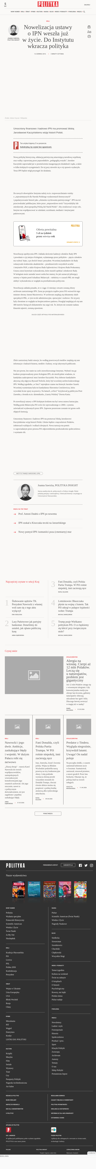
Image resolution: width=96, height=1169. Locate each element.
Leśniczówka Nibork (73, 1150)
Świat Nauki (11, 932)
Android (12, 1136)
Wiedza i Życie (12, 928)
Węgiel (9, 1029)
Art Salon (10, 1087)
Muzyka (9, 1058)
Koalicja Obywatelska (15, 953)
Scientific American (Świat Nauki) (65, 917)
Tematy (55, 1064)
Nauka (46, 12)
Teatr (8, 1073)
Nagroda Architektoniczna (16, 1084)
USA (8, 997)
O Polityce (9, 1114)
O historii (55, 986)
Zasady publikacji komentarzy (62, 1101)
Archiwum (56, 1056)
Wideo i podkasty (61, 12)
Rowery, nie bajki (59, 993)
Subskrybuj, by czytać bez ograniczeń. (36, 148)
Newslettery (56, 1023)
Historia (55, 1034)
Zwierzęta (56, 1053)
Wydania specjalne (13, 917)
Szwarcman (56, 942)
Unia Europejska (12, 993)
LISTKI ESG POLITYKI (16, 1040)
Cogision (47, 1153)
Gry (7, 1076)
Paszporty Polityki (13, 1080)
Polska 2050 (11, 968)
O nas (54, 1067)
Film (8, 1062)
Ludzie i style (57, 1027)
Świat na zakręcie (59, 978)
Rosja (8, 1004)
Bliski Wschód (12, 1000)
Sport (54, 1045)
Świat (28, 12)
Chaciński (56, 950)
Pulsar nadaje (57, 1000)
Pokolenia (72, 12)
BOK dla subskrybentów (14, 1109)
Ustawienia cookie (57, 1118)
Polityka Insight (41, 1150)
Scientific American (14, 925)
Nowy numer (15, 12)
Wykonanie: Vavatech (72, 1153)
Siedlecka (55, 939)
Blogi (52, 12)
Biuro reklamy (11, 1101)
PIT (7, 1025)
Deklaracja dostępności (60, 1109)
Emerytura (10, 1033)
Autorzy (55, 1060)
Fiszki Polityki (56, 1136)
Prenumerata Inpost (50, 866)
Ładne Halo (53, 1153)
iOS (7, 1136)
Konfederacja (11, 972)
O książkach (57, 982)
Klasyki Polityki (58, 1049)
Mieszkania (10, 1022)
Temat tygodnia (58, 971)
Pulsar (54, 913)
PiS (7, 957)
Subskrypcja (68, 866)
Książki (9, 1054)
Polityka (9, 913)
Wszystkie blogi (58, 957)
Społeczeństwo (58, 1038)
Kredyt (8, 1036)
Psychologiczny (58, 989)
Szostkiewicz (57, 946)
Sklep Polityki (57, 1071)
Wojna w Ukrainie (13, 989)
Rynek (33, 12)
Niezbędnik (10, 939)
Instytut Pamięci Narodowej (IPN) (28, 474)
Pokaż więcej (48, 814)
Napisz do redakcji (13, 1105)
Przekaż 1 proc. (58, 1042)
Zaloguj (86, 4)
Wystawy (9, 1069)
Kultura (40, 12)
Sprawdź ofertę (73, 243)
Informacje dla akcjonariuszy (62, 1114)
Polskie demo (57, 997)
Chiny (8, 1008)
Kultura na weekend (60, 975)
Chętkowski (56, 953)
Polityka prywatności (59, 1105)
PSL (7, 964)
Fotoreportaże (57, 1031)
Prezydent (10, 975)
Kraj (22, 12)
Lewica (9, 961)
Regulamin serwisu (58, 1096)
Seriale (8, 1065)
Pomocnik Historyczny (15, 921)
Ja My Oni (10, 936)
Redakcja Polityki (12, 1096)
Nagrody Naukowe (59, 925)
